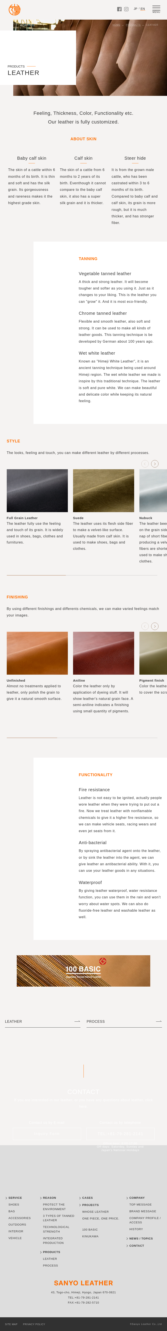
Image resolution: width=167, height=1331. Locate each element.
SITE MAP (11, 1324)
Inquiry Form (47, 1134)
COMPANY (137, 1197)
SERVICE (15, 1197)
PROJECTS (90, 1205)
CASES (87, 1197)
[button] (155, 463)
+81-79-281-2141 (87, 1297)
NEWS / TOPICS (141, 1238)
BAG (11, 1211)
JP (135, 8)
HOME (116, 25)
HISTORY (136, 1229)
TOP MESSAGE (140, 1204)
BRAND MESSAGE (142, 1211)
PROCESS (96, 1021)
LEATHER (13, 1021)
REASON (49, 1197)
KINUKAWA (90, 1236)
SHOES (13, 1204)
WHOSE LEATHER (95, 1211)
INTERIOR (15, 1231)
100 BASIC (90, 1229)
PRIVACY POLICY (34, 1324)
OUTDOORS (17, 1224)
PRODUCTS (133, 25)
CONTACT (136, 1245)
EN (143, 8)
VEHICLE (15, 1238)
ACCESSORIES (19, 1218)
